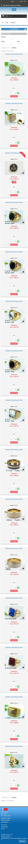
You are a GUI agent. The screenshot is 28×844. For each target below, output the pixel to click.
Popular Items (4, 826)
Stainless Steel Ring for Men (14, 54)
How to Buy (4, 813)
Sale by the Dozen (5, 820)
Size (14, 88)
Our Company (4, 811)
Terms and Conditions (16, 838)
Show (18, 41)
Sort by (3, 41)
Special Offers (4, 822)
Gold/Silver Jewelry (6, 818)
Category (3, 36)
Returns (3, 828)
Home (14, 9)
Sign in (24, 1)
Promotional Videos (6, 815)
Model (12, 60)
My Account (4, 824)
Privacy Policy (5, 838)
